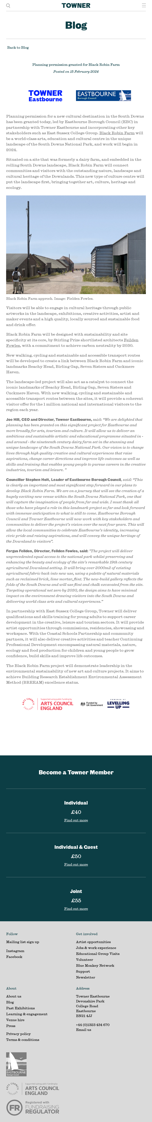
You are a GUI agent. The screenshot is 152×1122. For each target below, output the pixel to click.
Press (10, 1026)
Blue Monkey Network (95, 965)
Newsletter (85, 977)
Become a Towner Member (76, 772)
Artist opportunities (93, 942)
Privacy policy (18, 1034)
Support (83, 971)
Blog (76, 25)
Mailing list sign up (22, 942)
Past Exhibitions (20, 1008)
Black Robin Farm (117, 133)
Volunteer (84, 959)
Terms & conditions (22, 1040)
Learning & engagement (27, 1014)
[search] (8, 5)
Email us (83, 1030)
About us (13, 996)
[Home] (76, 5)
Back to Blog (18, 47)
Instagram (15, 951)
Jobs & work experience (96, 948)
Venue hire (15, 1020)
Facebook (14, 957)
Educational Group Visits (98, 954)
